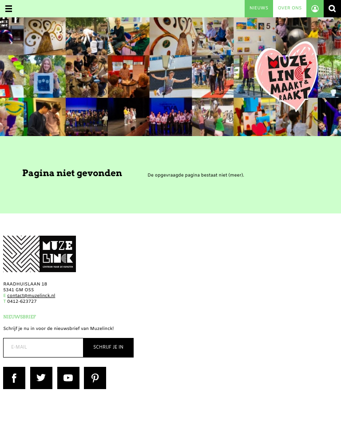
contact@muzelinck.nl (31, 296)
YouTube (66, 370)
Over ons (289, 9)
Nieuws (259, 9)
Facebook (13, 370)
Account (315, 8)
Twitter (38, 370)
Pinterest (94, 370)
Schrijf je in (108, 347)
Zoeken (332, 8)
